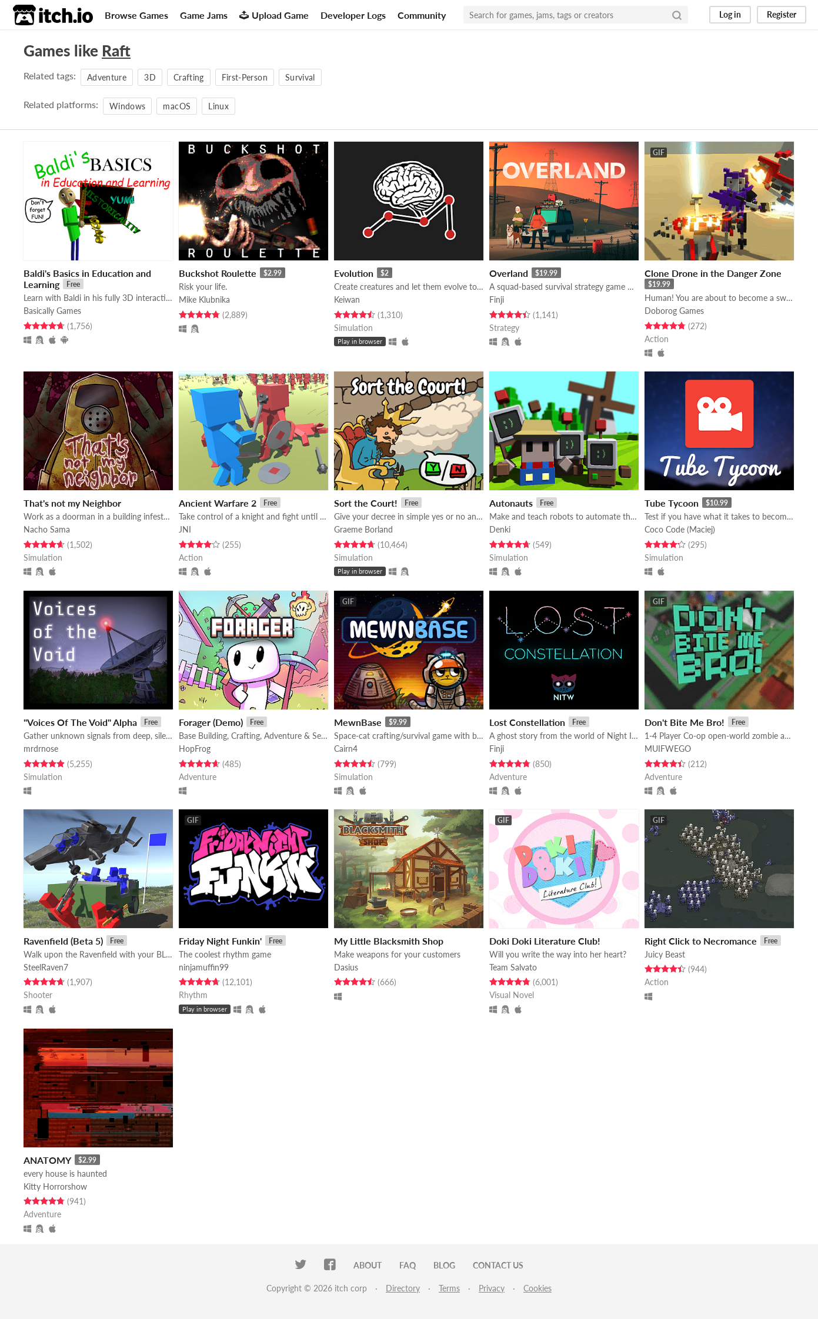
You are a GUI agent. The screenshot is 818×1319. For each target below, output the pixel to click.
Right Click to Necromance (701, 940)
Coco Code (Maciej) (680, 529)
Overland (508, 273)
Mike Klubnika (204, 299)
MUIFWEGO (668, 749)
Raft (116, 50)
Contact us (498, 1265)
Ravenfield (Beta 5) (63, 940)
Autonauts (511, 502)
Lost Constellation (527, 722)
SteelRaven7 (46, 967)
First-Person (245, 77)
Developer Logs (353, 15)
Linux (218, 106)
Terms (449, 1288)
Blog (444, 1265)
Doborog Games (674, 311)
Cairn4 (346, 749)
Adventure (106, 77)
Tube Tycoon (672, 502)
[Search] (677, 15)
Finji (496, 299)
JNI (185, 529)
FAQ (407, 1265)
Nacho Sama (47, 529)
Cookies (537, 1288)
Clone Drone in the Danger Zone (713, 273)
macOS (177, 106)
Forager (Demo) (211, 722)
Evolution (353, 273)
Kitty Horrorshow (55, 1186)
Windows (127, 106)
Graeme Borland (363, 529)
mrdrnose (41, 749)
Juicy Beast (665, 954)
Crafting (188, 77)
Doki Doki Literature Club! (544, 940)
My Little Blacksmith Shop (388, 940)
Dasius (346, 967)
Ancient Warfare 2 (217, 502)
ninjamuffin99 (204, 967)
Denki (499, 529)
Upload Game (274, 15)
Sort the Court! (366, 502)
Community (422, 15)
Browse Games (136, 15)
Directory (403, 1288)
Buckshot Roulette (217, 273)
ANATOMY (47, 1160)
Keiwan (347, 299)
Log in (730, 14)
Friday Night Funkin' (220, 940)
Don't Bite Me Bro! (684, 722)
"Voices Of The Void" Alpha (80, 722)
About (367, 1265)
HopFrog (195, 749)
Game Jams (204, 15)
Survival (300, 77)
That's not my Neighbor (72, 502)
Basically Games (52, 311)
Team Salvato (513, 967)
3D (150, 77)
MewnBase (358, 722)
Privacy (492, 1288)
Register (781, 14)
